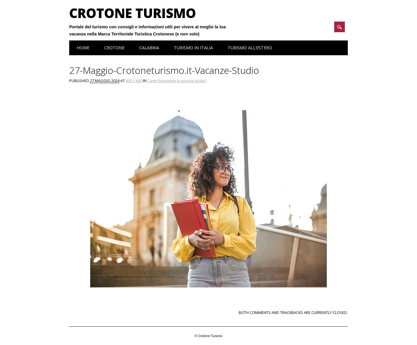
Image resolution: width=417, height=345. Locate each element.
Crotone (114, 48)
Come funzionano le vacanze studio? (176, 80)
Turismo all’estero (250, 48)
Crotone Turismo (132, 13)
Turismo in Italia (193, 48)
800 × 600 (134, 80)
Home (83, 48)
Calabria (149, 48)
